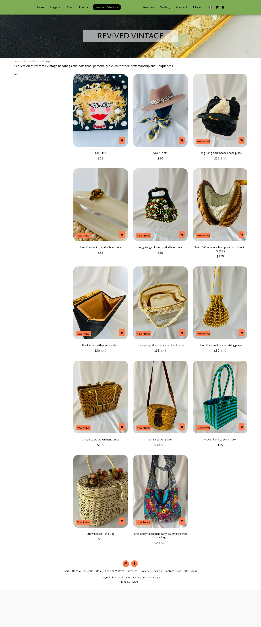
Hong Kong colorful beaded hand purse (160, 267)
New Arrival (205, 150)
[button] (235, 7)
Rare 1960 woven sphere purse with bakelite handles (220, 267)
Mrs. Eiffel (100, 163)
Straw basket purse (160, 467)
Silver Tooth (160, 163)
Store (26, 61)
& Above (26, 106)
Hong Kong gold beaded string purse (220, 368)
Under (24, 91)
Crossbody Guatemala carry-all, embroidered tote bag (160, 571)
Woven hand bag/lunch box (220, 467)
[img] (100, 120)
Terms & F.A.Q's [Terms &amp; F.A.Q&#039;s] (129, 618)
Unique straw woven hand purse (100, 470)
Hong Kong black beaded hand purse (220, 166)
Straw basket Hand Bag (100, 568)
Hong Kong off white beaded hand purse (160, 368)
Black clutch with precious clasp (100, 365)
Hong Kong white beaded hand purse (100, 267)
